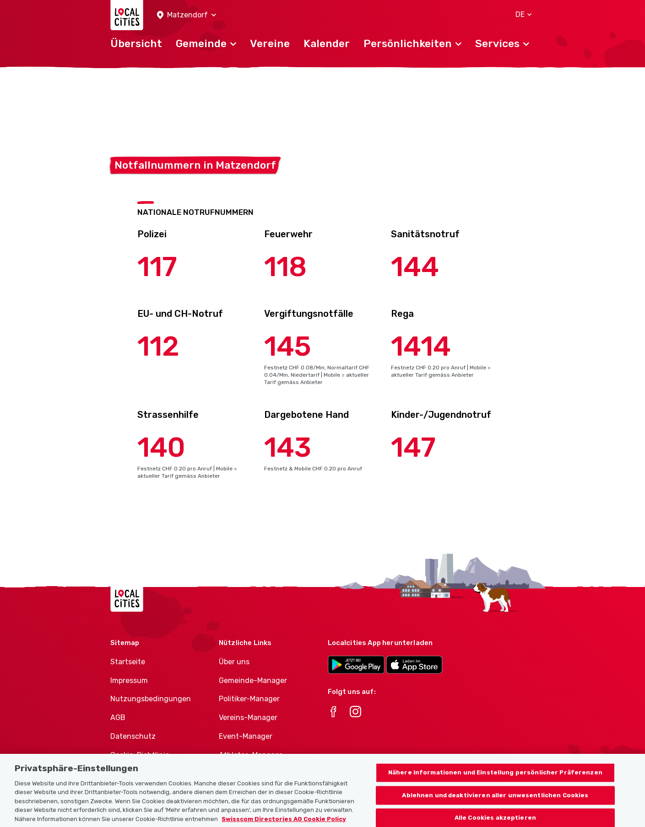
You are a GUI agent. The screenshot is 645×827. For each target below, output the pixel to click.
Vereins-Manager (248, 717)
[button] (186, 15)
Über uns (234, 661)
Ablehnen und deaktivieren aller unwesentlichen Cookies (495, 807)
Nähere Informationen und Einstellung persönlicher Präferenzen (495, 784)
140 (161, 447)
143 (287, 447)
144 (415, 267)
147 (413, 447)
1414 (421, 346)
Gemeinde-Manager (253, 680)
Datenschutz (133, 736)
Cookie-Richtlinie (139, 755)
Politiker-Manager (249, 698)
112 (158, 346)
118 (285, 267)
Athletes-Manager (250, 755)
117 (157, 267)
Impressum (129, 680)
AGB (117, 717)
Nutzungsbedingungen (150, 698)
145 (287, 346)
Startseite (127, 661)
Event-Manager (245, 736)
